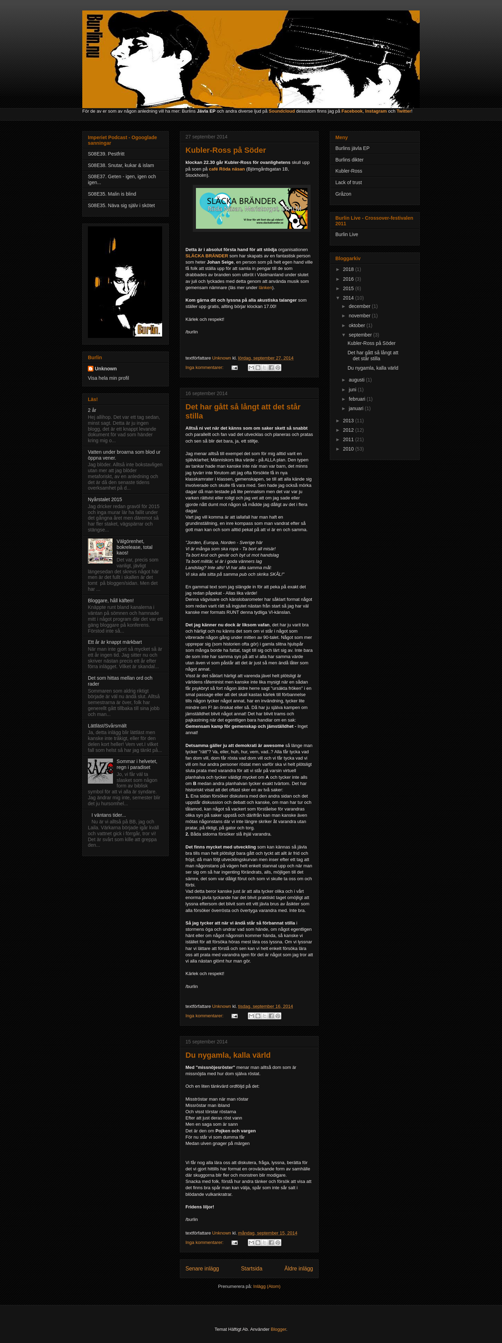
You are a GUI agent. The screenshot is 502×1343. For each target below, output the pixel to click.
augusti (357, 380)
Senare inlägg (202, 1269)
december (360, 306)
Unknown (106, 368)
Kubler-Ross (348, 171)
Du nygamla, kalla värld (228, 1055)
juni (353, 389)
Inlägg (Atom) (267, 1286)
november (360, 315)
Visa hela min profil (108, 378)
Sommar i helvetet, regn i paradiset (137, 764)
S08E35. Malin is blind (112, 194)
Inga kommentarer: (205, 367)
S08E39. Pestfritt (106, 154)
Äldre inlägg (298, 1269)
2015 (349, 288)
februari (357, 399)
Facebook (352, 111)
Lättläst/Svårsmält (107, 726)
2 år (92, 410)
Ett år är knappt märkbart (115, 642)
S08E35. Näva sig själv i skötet (121, 205)
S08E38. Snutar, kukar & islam (121, 165)
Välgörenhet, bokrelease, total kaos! (135, 547)
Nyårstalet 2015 (105, 499)
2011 (349, 439)
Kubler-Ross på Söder (225, 150)
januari (357, 408)
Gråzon (343, 194)
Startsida (252, 1269)
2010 (349, 449)
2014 (349, 298)
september (361, 335)
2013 (349, 420)
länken (265, 287)
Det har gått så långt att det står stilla (373, 355)
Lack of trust (348, 182)
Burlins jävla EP (352, 148)
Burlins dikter (349, 160)
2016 (349, 279)
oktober (357, 325)
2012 (349, 430)
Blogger (278, 1329)
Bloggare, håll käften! (111, 600)
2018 (349, 269)
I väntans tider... (109, 815)
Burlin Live (346, 234)
